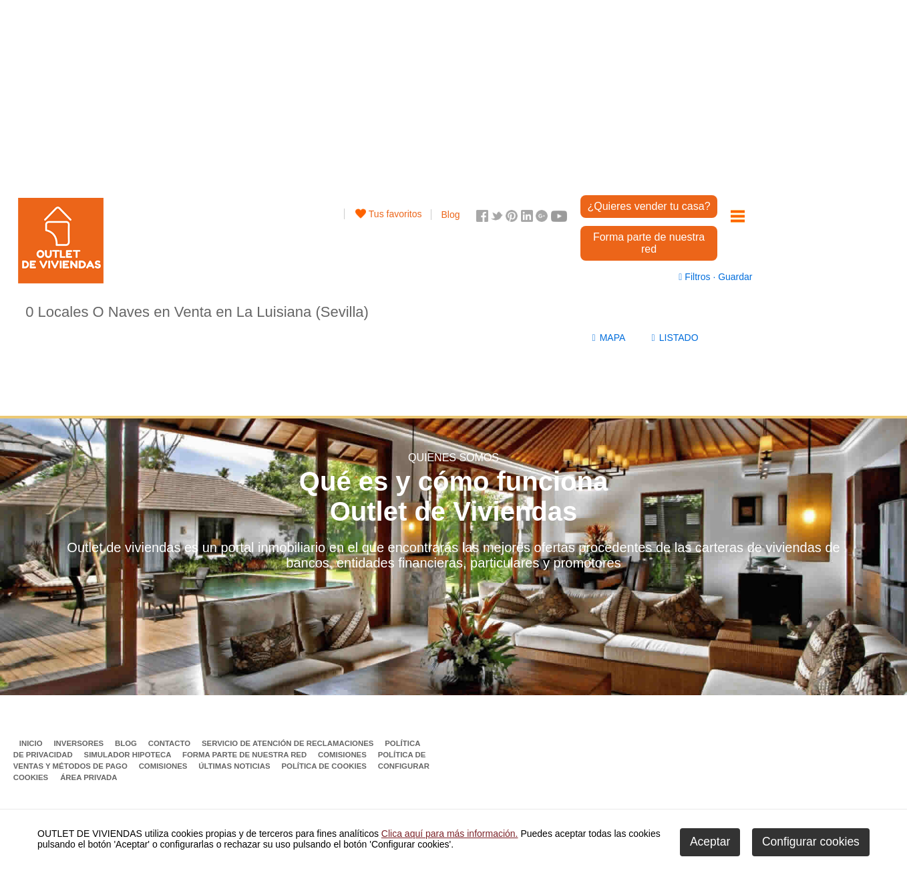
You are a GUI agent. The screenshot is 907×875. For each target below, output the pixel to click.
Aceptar (710, 841)
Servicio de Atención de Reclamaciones (289, 743)
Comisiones (343, 755)
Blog (450, 214)
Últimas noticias (235, 766)
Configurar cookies (811, 841)
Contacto (170, 743)
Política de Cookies (325, 766)
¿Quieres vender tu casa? (648, 206)
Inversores (79, 743)
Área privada (88, 777)
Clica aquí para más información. (449, 833)
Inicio (32, 743)
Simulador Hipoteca (129, 755)
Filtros (696, 276)
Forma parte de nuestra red (649, 243)
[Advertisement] (388, 93)
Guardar (733, 276)
